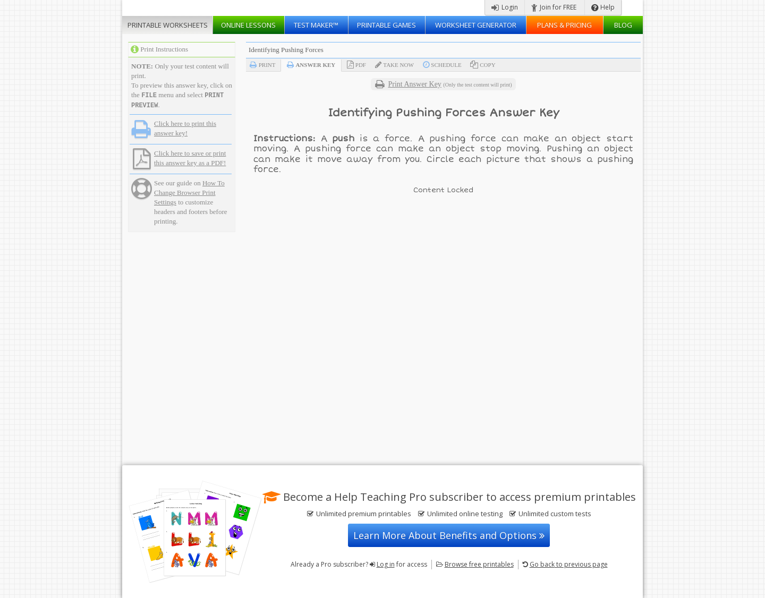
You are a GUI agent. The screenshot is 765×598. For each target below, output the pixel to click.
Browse (479, 564)
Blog (623, 25)
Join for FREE (553, 7)
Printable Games (386, 25)
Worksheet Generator (475, 25)
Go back (569, 564)
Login (504, 7)
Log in (386, 564)
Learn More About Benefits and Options (449, 535)
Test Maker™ (316, 25)
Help (603, 7)
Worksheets (168, 25)
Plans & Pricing (564, 25)
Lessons (248, 25)
